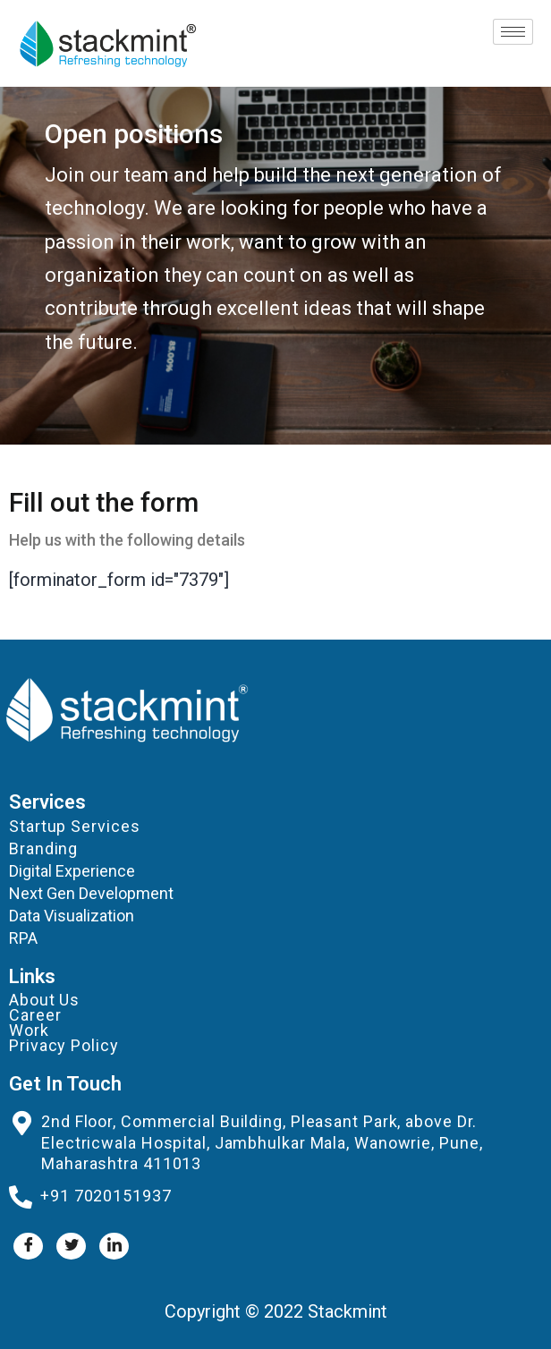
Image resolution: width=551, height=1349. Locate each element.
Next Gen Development (91, 893)
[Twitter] (71, 1246)
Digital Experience (72, 870)
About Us (44, 999)
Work (29, 1030)
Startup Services (74, 826)
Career (35, 1014)
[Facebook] (28, 1246)
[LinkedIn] (114, 1246)
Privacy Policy (64, 1045)
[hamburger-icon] (513, 32)
